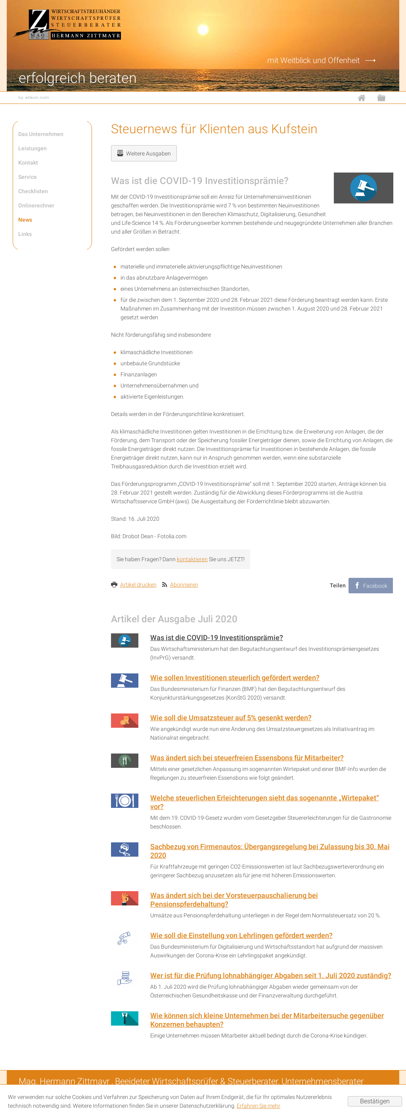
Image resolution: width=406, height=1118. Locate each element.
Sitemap (385, 98)
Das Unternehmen (40, 134)
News (25, 220)
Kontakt (28, 162)
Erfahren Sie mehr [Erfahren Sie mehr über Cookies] (258, 1106)
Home (365, 98)
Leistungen (32, 148)
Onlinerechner (36, 205)
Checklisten (33, 191)
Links (25, 234)
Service (27, 177)
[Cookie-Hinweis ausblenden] (375, 1101)
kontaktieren (192, 559)
